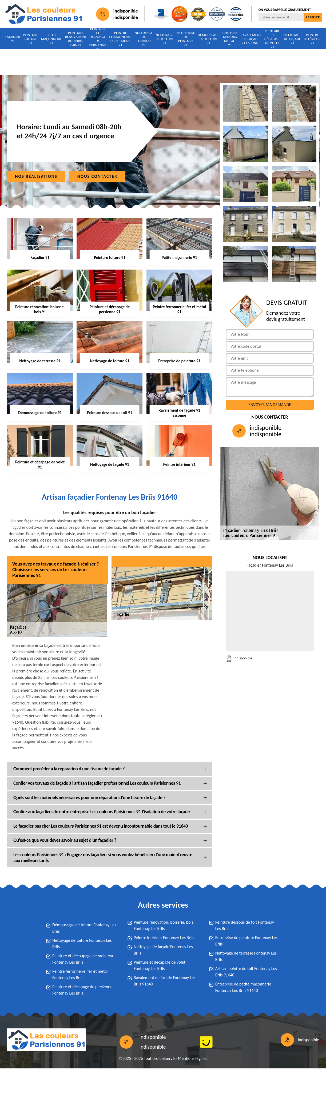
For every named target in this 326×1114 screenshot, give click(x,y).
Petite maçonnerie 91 (51, 39)
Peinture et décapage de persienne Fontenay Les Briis (82, 990)
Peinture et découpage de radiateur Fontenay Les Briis (83, 959)
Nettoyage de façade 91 (292, 39)
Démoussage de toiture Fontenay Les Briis (84, 928)
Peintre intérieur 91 (312, 39)
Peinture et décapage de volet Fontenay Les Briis (159, 965)
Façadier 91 (12, 39)
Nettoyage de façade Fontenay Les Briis (163, 950)
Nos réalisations (36, 176)
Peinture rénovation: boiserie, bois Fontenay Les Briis (163, 925)
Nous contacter (97, 176)
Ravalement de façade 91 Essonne (251, 39)
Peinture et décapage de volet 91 (272, 38)
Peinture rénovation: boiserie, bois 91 (75, 38)
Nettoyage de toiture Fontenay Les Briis (82, 943)
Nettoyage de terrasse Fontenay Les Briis (246, 956)
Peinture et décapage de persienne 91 (97, 38)
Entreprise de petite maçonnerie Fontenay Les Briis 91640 (243, 987)
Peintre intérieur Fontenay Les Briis (164, 937)
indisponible (125, 11)
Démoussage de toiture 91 (208, 39)
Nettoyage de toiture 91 (165, 39)
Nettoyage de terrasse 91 (144, 38)
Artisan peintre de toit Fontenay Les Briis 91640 (246, 971)
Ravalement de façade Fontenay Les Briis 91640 (164, 981)
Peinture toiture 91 (30, 39)
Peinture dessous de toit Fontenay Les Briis (244, 925)
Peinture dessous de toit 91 (230, 38)
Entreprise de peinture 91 (186, 38)
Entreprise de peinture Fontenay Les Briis (246, 941)
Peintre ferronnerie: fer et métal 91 (120, 38)
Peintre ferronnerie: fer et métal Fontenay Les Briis (80, 974)
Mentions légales (192, 1058)
